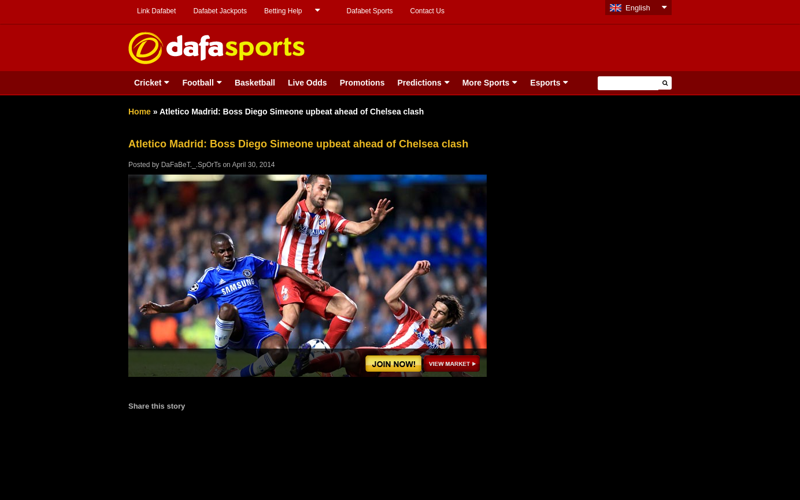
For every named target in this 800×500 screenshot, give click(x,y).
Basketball (255, 82)
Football (197, 82)
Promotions (362, 82)
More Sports (486, 82)
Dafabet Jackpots (220, 11)
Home (139, 111)
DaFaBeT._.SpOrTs (191, 165)
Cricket (147, 82)
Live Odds (307, 82)
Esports (545, 82)
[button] (665, 83)
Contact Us (427, 11)
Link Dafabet (156, 11)
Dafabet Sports (369, 11)
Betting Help (283, 11)
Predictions (419, 82)
